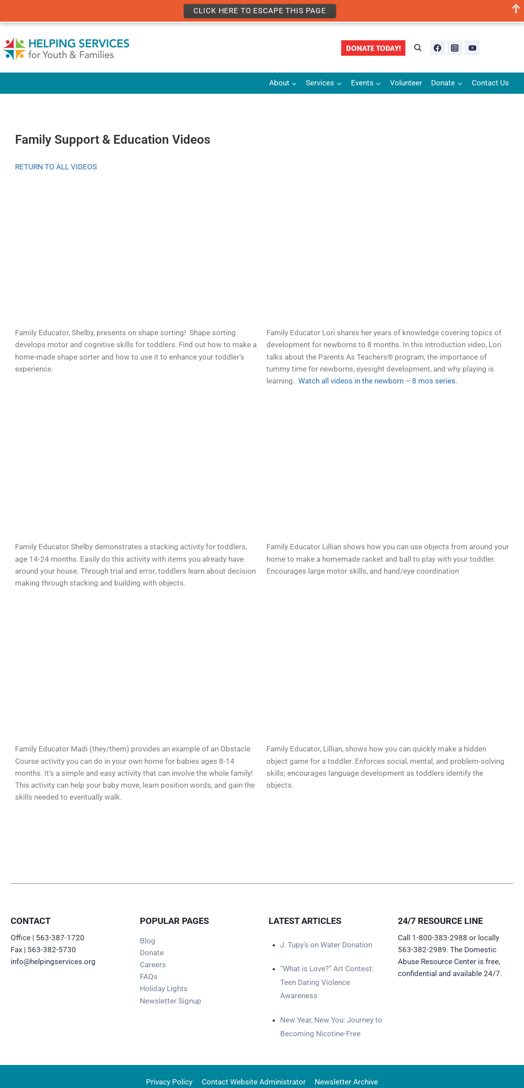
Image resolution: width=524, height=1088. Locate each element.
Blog (147, 940)
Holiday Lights (164, 988)
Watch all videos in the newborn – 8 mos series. (377, 380)
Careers (153, 964)
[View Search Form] (418, 48)
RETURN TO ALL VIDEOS (56, 166)
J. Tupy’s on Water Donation (326, 944)
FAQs (149, 976)
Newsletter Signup (170, 1000)
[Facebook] (437, 47)
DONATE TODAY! (373, 48)
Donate (152, 952)
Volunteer (406, 82)
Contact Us (490, 82)
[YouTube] (472, 47)
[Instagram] (454, 47)
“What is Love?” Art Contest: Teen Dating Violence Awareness (327, 982)
